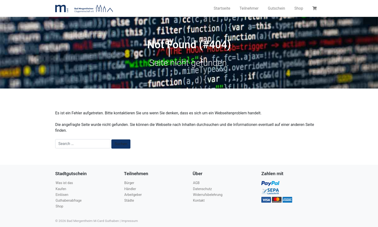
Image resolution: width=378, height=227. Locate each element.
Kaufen (61, 189)
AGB (196, 183)
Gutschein (276, 8)
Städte (129, 200)
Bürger (129, 183)
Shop (298, 8)
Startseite (222, 8)
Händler (130, 189)
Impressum (129, 221)
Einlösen (62, 195)
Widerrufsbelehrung (208, 195)
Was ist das (64, 183)
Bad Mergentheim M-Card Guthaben (93, 221)
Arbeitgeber (133, 195)
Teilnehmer (249, 8)
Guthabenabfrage (69, 200)
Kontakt (199, 200)
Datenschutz (202, 189)
